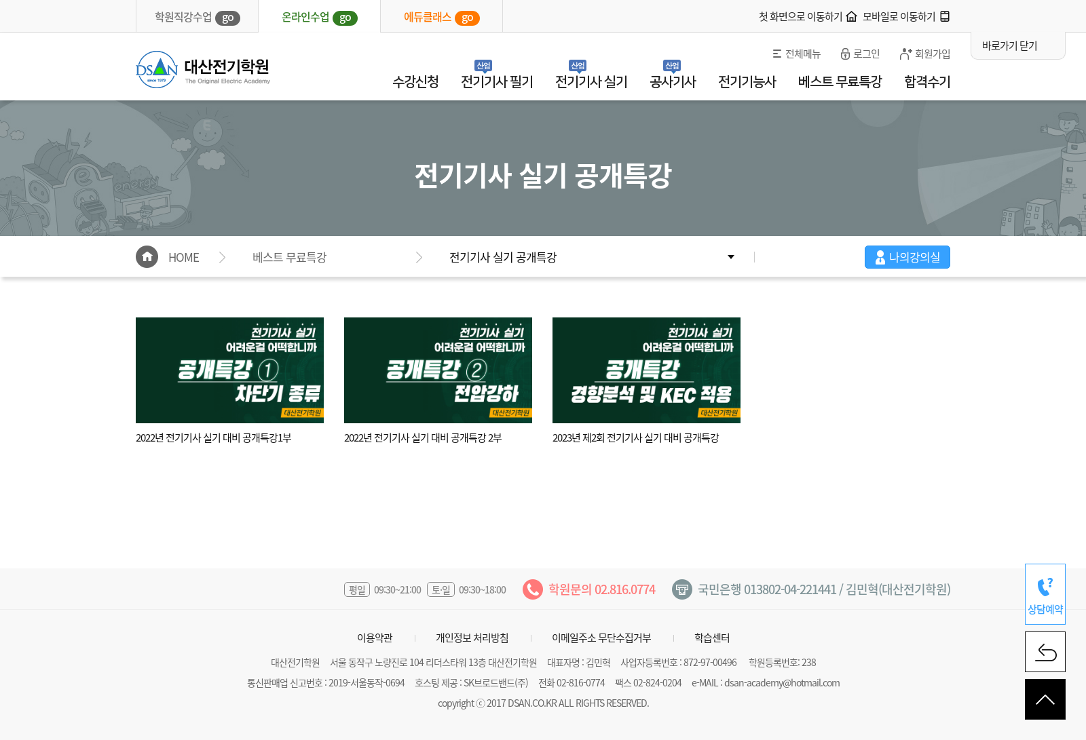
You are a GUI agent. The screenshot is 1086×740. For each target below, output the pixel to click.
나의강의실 (914, 256)
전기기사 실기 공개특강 (503, 256)
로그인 (866, 53)
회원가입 (932, 53)
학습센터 (712, 637)
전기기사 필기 (497, 82)
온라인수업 (320, 17)
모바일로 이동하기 (899, 16)
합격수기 (927, 82)
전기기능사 (747, 82)
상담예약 (1045, 609)
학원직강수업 (197, 17)
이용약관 (374, 637)
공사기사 (673, 82)
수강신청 (415, 82)
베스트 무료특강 (840, 82)
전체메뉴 (803, 53)
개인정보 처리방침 (472, 637)
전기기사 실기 (591, 82)
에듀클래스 (442, 17)
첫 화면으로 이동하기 (800, 16)
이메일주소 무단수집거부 (601, 637)
